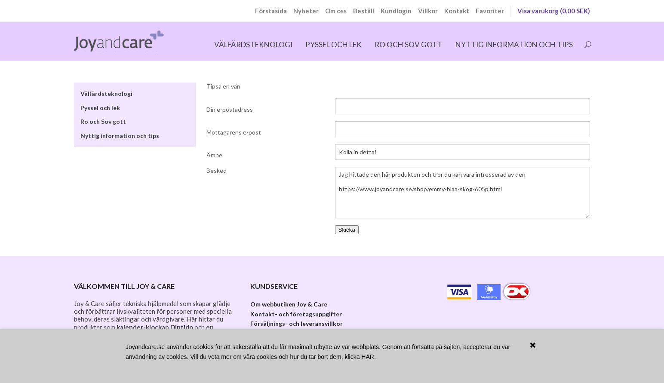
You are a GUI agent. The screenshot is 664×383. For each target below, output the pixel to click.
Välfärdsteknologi (253, 44)
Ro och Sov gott (409, 44)
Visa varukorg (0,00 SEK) (553, 11)
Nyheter (306, 11)
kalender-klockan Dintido (155, 327)
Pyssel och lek (333, 44)
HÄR (367, 356)
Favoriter (490, 11)
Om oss (336, 11)
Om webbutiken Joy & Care (288, 304)
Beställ (363, 11)
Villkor (428, 11)
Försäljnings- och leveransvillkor (296, 323)
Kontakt (456, 11)
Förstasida (271, 11)
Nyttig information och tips (514, 44)
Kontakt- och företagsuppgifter (296, 314)
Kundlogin (396, 11)
